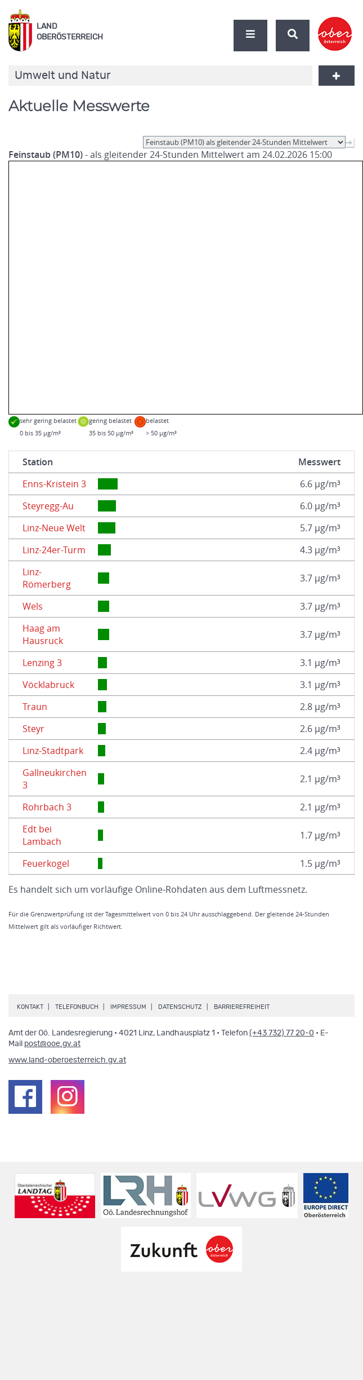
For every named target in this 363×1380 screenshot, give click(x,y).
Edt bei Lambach (42, 835)
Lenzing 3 (42, 662)
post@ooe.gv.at (52, 1044)
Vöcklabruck (48, 684)
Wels (33, 606)
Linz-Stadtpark (53, 750)
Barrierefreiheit (242, 1007)
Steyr (33, 728)
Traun (35, 706)
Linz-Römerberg (47, 578)
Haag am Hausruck (43, 634)
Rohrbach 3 (47, 807)
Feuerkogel (46, 863)
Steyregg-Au (48, 506)
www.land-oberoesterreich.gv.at (67, 1060)
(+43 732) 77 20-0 (281, 1033)
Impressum (128, 1007)
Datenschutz (180, 1007)
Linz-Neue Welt (54, 528)
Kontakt (30, 1007)
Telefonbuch (76, 1007)
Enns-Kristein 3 (54, 484)
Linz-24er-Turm (54, 550)
